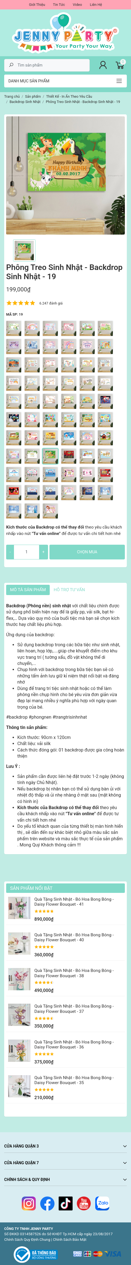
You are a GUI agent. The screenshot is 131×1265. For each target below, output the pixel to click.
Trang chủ (12, 96)
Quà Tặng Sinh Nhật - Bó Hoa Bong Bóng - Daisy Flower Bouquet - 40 (74, 937)
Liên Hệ (96, 5)
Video (77, 5)
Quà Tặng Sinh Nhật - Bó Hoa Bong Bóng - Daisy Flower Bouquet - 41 (74, 902)
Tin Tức (59, 5)
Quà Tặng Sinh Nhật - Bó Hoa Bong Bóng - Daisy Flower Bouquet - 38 (74, 973)
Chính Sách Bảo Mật (70, 1239)
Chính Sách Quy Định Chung (27, 1239)
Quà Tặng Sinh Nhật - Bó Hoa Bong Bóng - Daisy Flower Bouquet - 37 (74, 1009)
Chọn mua (87, 552)
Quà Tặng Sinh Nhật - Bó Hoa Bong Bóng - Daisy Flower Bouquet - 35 (74, 1080)
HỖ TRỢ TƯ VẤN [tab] (69, 589)
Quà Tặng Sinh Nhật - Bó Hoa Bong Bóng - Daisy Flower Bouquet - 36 (74, 1045)
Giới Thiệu (37, 5)
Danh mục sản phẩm (28, 81)
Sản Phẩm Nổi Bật (31, 888)
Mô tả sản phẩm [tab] (28, 589)
